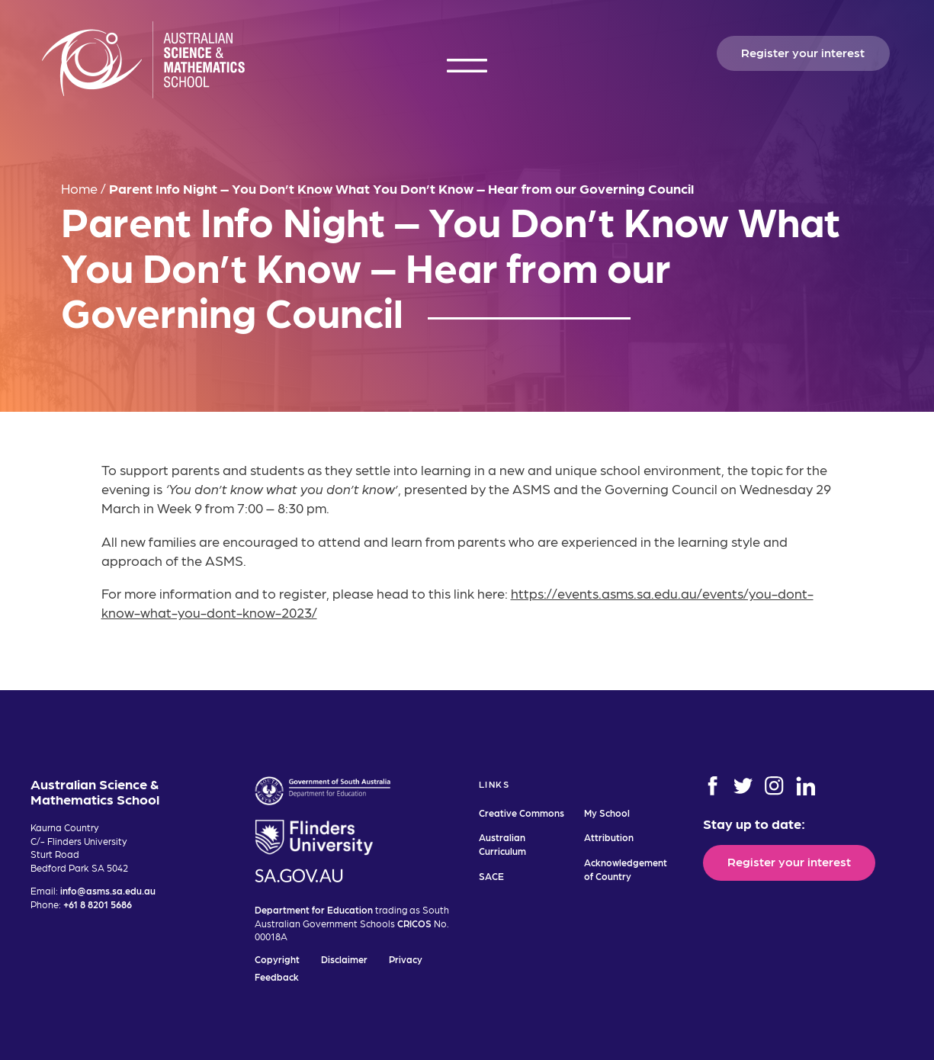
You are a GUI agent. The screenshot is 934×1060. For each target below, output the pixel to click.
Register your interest (803, 51)
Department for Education (314, 909)
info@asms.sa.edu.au (108, 890)
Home (79, 188)
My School (607, 812)
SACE (491, 876)
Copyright (277, 959)
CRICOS (414, 923)
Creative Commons (521, 812)
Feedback (277, 976)
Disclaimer (344, 959)
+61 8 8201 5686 (97, 904)
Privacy (405, 959)
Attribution (609, 837)
